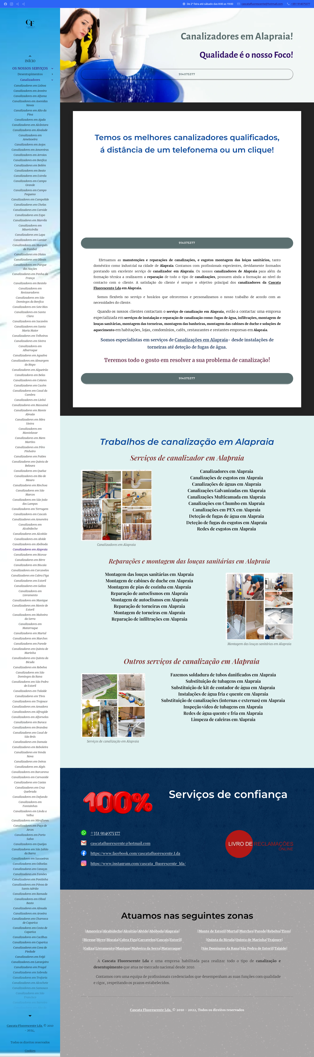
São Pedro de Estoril (257, 949)
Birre (101, 940)
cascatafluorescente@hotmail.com (262, 4)
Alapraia (171, 931)
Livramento (105, 949)
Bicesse (90, 940)
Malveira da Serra (146, 949)
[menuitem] (30, 61)
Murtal (232, 931)
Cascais (163, 940)
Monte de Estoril (212, 931)
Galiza (89, 949)
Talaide (280, 949)
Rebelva (274, 931)
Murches (247, 931)
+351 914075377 (300, 4)
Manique (123, 949)
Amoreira (94, 931)
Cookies (30, 1051)
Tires (286, 931)
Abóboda (157, 931)
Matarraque (170, 949)
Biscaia (112, 940)
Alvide (143, 931)
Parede (260, 931)
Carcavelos (146, 940)
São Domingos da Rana (220, 949)
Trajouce (275, 940)
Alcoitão (130, 931)
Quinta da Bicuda (220, 940)
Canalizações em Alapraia (201, 340)
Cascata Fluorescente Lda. (151, 1010)
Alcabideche (112, 931)
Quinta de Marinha (251, 940)
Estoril (175, 940)
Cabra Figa (128, 940)
